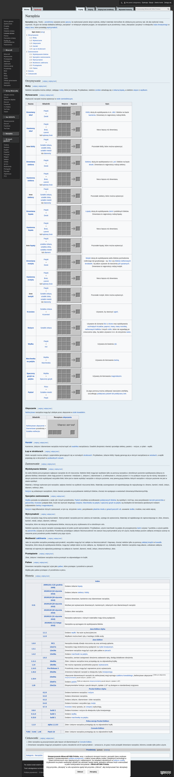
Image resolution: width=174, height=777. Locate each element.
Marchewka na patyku (91, 503)
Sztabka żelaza (46, 309)
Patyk (46, 398)
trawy (113, 326)
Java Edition (97, 640)
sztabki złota (46, 148)
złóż (113, 112)
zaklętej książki (147, 542)
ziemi (111, 211)
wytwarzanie (103, 665)
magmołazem (116, 376)
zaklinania (41, 538)
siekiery (31, 197)
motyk (93, 703)
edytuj (107, 750)
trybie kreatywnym (106, 647)
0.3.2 (45, 700)
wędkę (73, 714)
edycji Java (29, 27)
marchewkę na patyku (79, 717)
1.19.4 (33, 679)
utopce (136, 90)
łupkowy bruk (47, 135)
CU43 (34, 732)
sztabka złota (46, 247)
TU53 (28, 732)
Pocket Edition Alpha (97, 689)
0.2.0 (45, 692)
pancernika (29, 503)
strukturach (87, 455)
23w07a (53, 682)
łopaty (32, 246)
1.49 (39, 732)
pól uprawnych (123, 264)
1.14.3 (33, 668)
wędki (73, 633)
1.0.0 (33, 643)
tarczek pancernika (156, 500)
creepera (78, 503)
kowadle (158, 542)
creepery (89, 707)
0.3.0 (45, 696)
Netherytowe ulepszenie (35, 426)
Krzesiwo (31, 312)
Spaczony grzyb (46, 379)
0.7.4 (45, 707)
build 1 (53, 714)
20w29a (53, 672)
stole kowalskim (79, 412)
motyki (31, 296)
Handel (28, 442)
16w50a (53, 661)
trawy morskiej (121, 326)
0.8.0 (33, 710)
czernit (46, 132)
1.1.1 (45, 633)
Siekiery (88, 162)
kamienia (92, 115)
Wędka (31, 344)
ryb (115, 344)
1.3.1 (33, 649)
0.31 (33, 605)
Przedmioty (91, 750)
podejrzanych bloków (108, 500)
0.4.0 (45, 703)
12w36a (53, 654)
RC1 (53, 643)
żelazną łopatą (118, 90)
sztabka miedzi (46, 250)
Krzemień (46, 315)
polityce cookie (119, 760)
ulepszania (67, 417)
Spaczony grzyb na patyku (31, 376)
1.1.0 (33, 725)
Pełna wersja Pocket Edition (97, 721)
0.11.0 (33, 714)
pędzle (74, 682)
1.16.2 (33, 672)
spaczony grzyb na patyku (111, 503)
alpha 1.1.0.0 (53, 725)
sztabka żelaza (46, 244)
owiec (128, 332)
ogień (116, 312)
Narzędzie (38, 755)
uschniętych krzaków (95, 326)
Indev (97, 581)
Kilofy (88, 112)
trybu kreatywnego (161, 25)
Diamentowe (31, 428)
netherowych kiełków (93, 329)
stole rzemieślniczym (65, 99)
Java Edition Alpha (97, 629)
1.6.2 (45, 658)
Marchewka (46, 363)
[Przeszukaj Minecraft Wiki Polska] (153, 9)
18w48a (53, 665)
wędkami (143, 90)
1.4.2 (33, 654)
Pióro (46, 387)
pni (115, 162)
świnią (116, 360)
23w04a (53, 677)
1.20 (33, 685)
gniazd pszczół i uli (114, 509)
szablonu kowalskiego (124, 675)
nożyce (91, 692)
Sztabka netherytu (33, 431)
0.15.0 (33, 717)
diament (47, 252)
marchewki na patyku (79, 654)
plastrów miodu (99, 509)
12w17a (53, 647)
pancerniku (32, 531)
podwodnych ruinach (55, 458)
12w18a (53, 650)
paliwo (60, 566)
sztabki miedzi (46, 151)
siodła (132, 509)
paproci (107, 326)
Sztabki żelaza (45, 145)
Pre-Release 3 (53, 668)
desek (91, 165)
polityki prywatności (76, 758)
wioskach (153, 455)
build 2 (53, 710)
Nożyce (31, 328)
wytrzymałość (52, 27)
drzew (110, 324)
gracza (68, 22)
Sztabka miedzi (46, 392)
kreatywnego (107, 672)
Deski (46, 116)
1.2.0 (45, 636)
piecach (108, 650)
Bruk (46, 130)
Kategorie (29, 755)
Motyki (88, 258)
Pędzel (30, 392)
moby (61, 90)
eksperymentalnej (70, 677)
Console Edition (97, 728)
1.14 (33, 665)
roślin (110, 329)
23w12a (53, 685)
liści (110, 261)
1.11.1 (33, 661)
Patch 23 (51, 732)
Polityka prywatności (30, 772)
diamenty (47, 153)
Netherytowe (30, 412)
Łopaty (88, 211)
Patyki (46, 111)
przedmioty (49, 22)
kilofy (32, 146)
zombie (98, 90)
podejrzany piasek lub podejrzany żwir (111, 394)
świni (139, 528)
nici (46, 347)
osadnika (74, 446)
